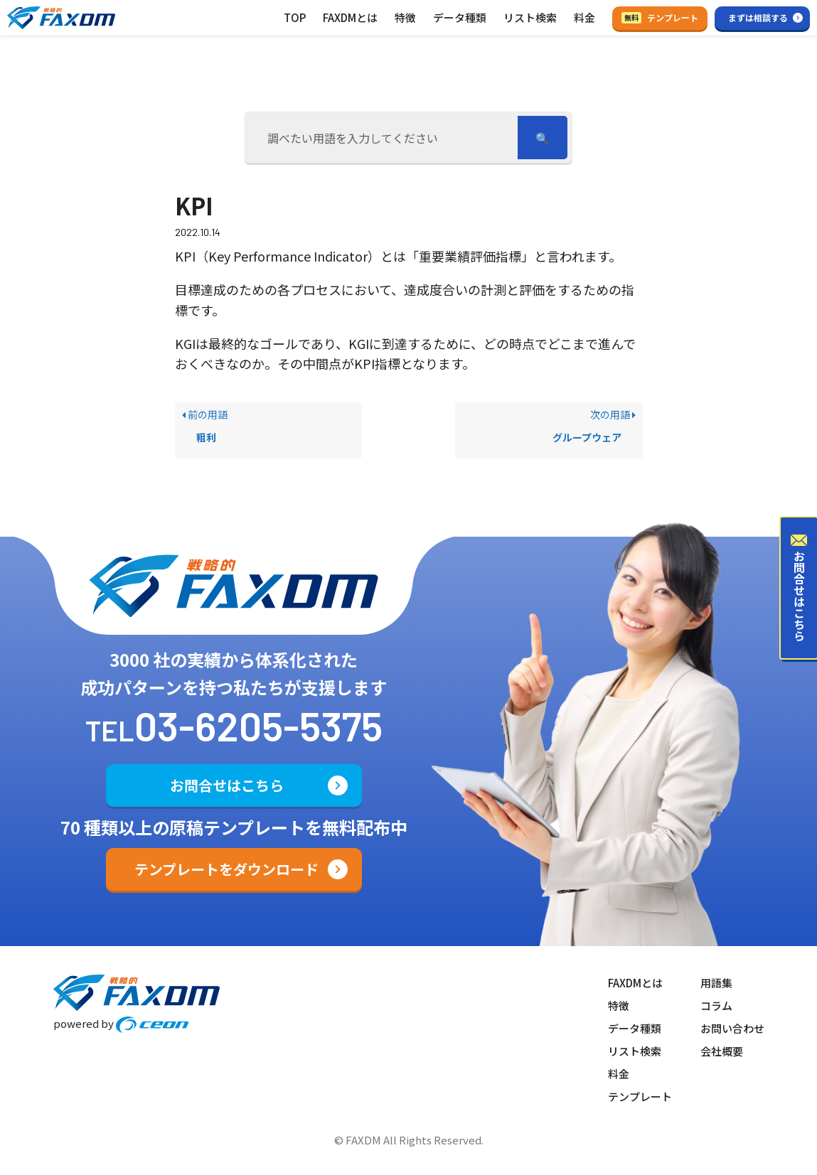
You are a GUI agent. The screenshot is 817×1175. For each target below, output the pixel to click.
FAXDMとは (350, 17)
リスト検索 (530, 17)
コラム (716, 1005)
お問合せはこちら (227, 785)
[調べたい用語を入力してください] (384, 137)
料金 (584, 17)
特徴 (405, 17)
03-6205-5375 (258, 725)
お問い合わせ (732, 1028)
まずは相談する (758, 17)
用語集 (716, 982)
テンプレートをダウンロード (226, 869)
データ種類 (459, 17)
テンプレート (659, 17)
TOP (295, 17)
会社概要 (721, 1050)
